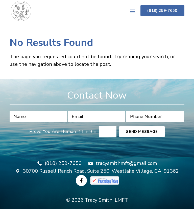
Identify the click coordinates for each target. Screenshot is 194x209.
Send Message (142, 131)
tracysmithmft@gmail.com (126, 163)
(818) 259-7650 (162, 10)
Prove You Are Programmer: (53, 131)
